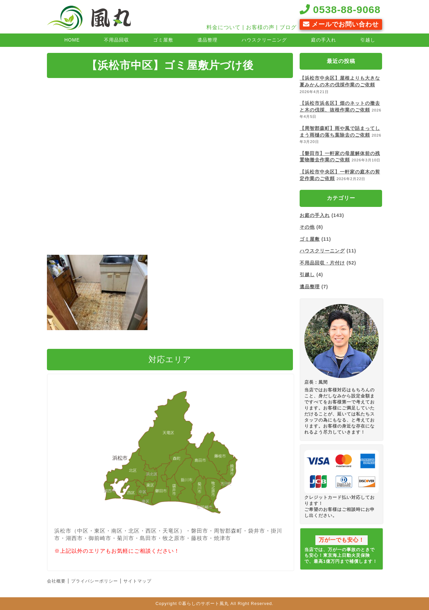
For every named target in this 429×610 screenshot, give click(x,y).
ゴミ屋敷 (163, 40)
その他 (307, 227)
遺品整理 (207, 40)
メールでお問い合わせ (341, 24)
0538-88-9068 (340, 9)
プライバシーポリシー (94, 581)
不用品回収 (116, 40)
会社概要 (56, 581)
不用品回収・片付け (322, 262)
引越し (367, 40)
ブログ (288, 27)
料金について (223, 27)
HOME (72, 40)
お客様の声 (260, 27)
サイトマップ (137, 581)
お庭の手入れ (315, 215)
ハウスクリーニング (264, 40)
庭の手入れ (323, 40)
